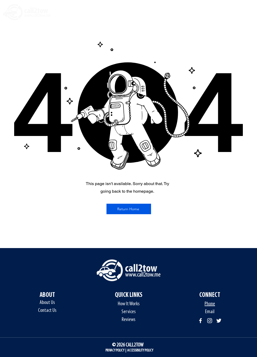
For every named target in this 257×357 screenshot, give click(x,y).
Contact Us (47, 310)
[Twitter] (219, 320)
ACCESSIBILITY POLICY (140, 351)
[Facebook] (200, 320)
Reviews (128, 319)
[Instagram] (209, 320)
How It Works (129, 304)
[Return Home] (128, 209)
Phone (210, 304)
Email (210, 311)
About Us (47, 302)
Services (128, 311)
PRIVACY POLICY (114, 351)
